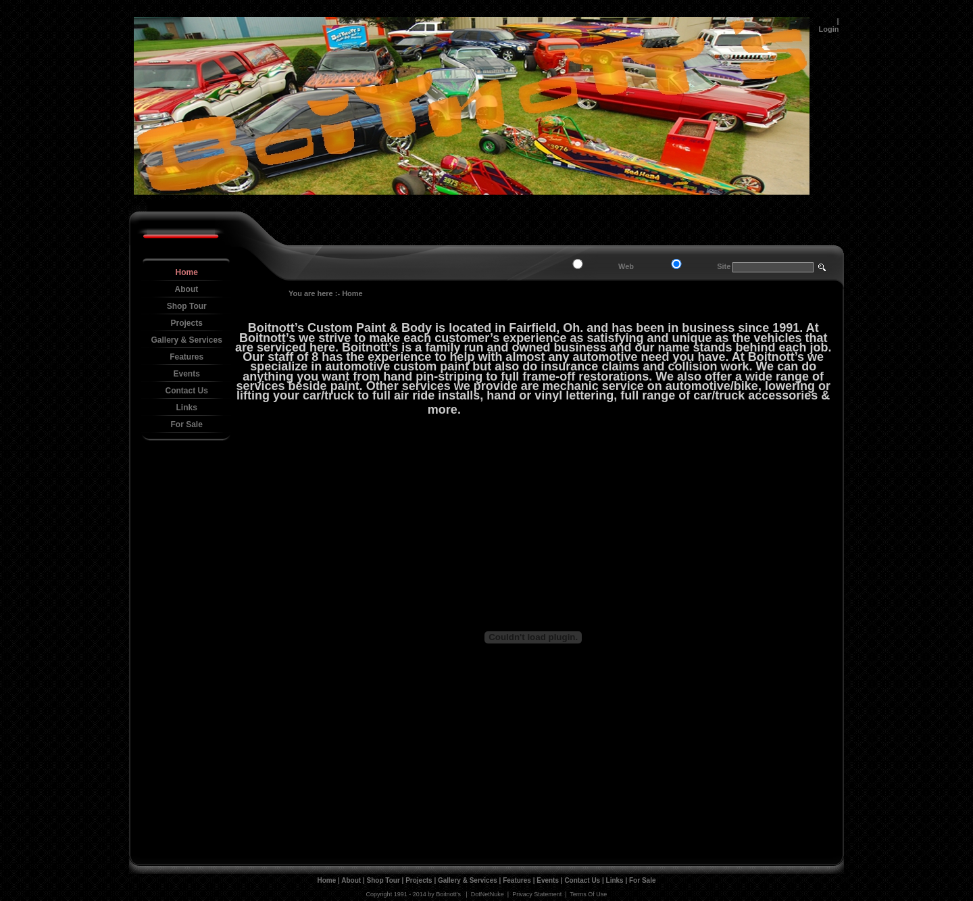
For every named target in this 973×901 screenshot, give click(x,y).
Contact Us (582, 880)
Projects (418, 880)
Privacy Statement (537, 894)
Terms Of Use (588, 894)
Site (723, 266)
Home (352, 293)
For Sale (642, 880)
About (351, 880)
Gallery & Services (467, 880)
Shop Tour (383, 880)
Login (829, 29)
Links (615, 880)
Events (548, 880)
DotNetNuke (487, 894)
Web (626, 266)
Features (517, 880)
